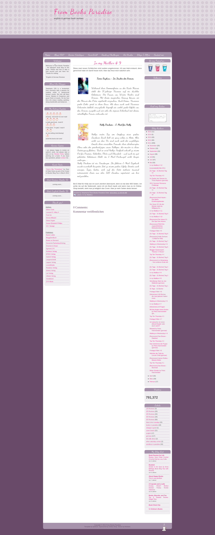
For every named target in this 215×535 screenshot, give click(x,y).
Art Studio (128, 54)
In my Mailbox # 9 (107, 63)
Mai (151, 164)
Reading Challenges (110, 54)
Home (47, 54)
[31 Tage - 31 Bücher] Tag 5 (159, 259)
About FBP (59, 54)
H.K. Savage (50, 226)
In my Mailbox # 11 (156, 213)
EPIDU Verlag (50, 254)
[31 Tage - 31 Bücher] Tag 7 (159, 243)
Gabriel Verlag (51, 257)
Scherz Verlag (50, 270)
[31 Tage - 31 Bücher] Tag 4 (159, 269)
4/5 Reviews (150, 419)
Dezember (153, 147)
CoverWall (92, 54)
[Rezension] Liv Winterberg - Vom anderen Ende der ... (159, 264)
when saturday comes (153, 443)
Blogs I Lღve (143, 54)
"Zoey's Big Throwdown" (54, 169)
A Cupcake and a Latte (157, 486)
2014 (149, 136)
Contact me (159, 54)
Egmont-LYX (50, 248)
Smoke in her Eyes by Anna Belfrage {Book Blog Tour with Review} (158, 470)
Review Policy (59, 154)
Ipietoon (95, 529)
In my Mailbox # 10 (156, 218)
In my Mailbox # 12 (156, 167)
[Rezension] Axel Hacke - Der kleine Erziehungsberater (158, 201)
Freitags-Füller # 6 (156, 352)
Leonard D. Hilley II (52, 212)
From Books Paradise (83, 12)
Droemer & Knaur (52, 246)
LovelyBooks (50, 265)
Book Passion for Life (156, 457)
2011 (149, 145)
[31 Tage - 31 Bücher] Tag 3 (159, 272)
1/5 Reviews (150, 410)
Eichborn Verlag (51, 251)
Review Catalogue (76, 54)
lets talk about (151, 441)
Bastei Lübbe (50, 235)
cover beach (150, 432)
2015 (149, 134)
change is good (151, 430)
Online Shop (113, 529)
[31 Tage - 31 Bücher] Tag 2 (159, 277)
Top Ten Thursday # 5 (157, 177)
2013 (149, 139)
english (148, 435)
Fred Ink (49, 215)
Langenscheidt (51, 259)
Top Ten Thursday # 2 (157, 343)
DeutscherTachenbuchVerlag (55, 243)
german (149, 438)
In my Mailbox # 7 (155, 306)
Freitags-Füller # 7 (156, 321)
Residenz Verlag (51, 268)
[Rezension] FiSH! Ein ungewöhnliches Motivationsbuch (157, 228)
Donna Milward (51, 218)
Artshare (127, 529)
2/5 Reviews (150, 413)
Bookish (152, 467)
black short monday (153, 424)
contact (63, 158)
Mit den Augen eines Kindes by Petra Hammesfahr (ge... (159, 313)
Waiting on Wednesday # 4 (159, 335)
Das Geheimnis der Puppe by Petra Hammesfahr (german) (158, 348)
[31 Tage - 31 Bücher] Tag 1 (159, 288)
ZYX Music (49, 281)
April (151, 378)
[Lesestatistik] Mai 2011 (157, 170)
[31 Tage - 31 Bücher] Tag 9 (159, 216)
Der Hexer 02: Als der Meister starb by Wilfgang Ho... (157, 208)
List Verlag (49, 273)
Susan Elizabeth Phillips (54, 223)
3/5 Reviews (150, 416)
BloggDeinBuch (51, 237)
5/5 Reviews (150, 421)
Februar (152, 383)
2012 (149, 142)
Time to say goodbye (155, 480)
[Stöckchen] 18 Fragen (157, 309)
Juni (151, 162)
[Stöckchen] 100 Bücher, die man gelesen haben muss (158, 298)
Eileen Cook (50, 209)
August (152, 156)
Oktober (152, 150)
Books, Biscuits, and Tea (157, 497)
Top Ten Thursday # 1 (157, 365)
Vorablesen (50, 279)
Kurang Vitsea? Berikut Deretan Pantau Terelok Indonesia (158, 489)
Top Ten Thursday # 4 (157, 256)
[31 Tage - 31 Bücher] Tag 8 (159, 236)
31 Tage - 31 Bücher (156, 291)
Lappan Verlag (51, 262)
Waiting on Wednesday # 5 (159, 303)
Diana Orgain (50, 220)
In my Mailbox (88, 195)
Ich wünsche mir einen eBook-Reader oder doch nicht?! (157, 326)
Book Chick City (154, 507)
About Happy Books (156, 478)
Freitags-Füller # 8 (156, 293)
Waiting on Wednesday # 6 (159, 246)
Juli (151, 159)
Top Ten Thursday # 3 (157, 318)
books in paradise (152, 427)
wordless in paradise (153, 446)
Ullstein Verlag (51, 276)
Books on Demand (52, 240)
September (153, 153)
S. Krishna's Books (155, 511)
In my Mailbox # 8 (155, 280)
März (151, 381)
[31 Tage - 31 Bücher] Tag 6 (159, 249)
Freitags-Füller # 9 (156, 233)
